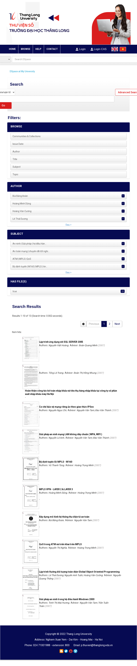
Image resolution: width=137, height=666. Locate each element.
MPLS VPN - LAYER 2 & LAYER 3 (56, 489)
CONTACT (52, 49)
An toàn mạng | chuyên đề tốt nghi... (31, 251)
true (15, 291)
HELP (38, 49)
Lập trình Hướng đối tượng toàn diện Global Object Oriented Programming (79, 571)
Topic (15, 174)
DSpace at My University (22, 71)
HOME (12, 49)
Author (16, 151)
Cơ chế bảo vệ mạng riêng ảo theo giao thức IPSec (66, 406)
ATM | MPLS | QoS (22, 259)
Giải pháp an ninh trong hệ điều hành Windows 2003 (66, 599)
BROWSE (25, 49)
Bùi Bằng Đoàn (20, 196)
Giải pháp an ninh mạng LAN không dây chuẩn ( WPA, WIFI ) (70, 434)
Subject (17, 166)
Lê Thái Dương (20, 218)
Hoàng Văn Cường (22, 211)
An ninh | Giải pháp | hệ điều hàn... (29, 243)
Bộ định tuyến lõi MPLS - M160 (55, 461)
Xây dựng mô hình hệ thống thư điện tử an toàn (64, 516)
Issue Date (18, 144)
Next (117, 323)
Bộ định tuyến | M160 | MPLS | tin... (30, 266)
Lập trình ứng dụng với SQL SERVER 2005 (61, 342)
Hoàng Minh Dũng (22, 203)
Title (15, 159)
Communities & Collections (27, 136)
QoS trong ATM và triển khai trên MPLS (60, 544)
